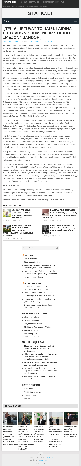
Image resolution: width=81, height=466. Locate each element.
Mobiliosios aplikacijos (32, 392)
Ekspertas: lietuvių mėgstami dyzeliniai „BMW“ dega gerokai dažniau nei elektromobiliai (39, 348)
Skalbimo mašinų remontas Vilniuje (37, 327)
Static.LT (40, 13)
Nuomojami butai (32, 283)
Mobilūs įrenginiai (30, 395)
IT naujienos (35, 41)
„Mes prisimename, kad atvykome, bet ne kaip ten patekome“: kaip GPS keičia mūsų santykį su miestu (40, 370)
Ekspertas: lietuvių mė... (29, 2)
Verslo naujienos (30, 334)
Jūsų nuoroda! (30, 336)
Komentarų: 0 (47, 41)
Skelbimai (29, 255)
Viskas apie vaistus (31, 317)
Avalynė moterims (31, 330)
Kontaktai (40, 463)
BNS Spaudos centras (11, 41)
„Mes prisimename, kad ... (37, 6)
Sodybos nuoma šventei (33, 324)
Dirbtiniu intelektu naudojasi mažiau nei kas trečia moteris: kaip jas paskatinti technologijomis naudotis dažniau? (40, 356)
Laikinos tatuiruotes (31, 320)
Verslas (27, 399)
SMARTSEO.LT (44, 460)
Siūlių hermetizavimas (32, 262)
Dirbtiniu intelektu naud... (54, 2)
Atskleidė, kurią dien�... (13, 6)
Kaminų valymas (30, 259)
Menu (6, 21)
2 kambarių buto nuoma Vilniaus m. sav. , (40, 296)
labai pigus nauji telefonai (33, 277)
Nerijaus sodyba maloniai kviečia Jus (38, 292)
